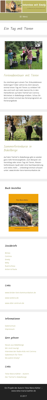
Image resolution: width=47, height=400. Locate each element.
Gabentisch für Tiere (13, 354)
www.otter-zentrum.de (14, 303)
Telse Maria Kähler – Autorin (17, 374)
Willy (7, 263)
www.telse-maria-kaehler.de (23, 390)
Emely (7, 259)
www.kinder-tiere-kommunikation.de (20, 292)
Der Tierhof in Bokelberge (16, 377)
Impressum (10, 329)
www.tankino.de (12, 298)
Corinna (8, 256)
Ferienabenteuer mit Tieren (21, 75)
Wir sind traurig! (12, 348)
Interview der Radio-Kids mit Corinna (20, 351)
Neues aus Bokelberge (14, 345)
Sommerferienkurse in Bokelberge (18, 148)
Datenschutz (10, 326)
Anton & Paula (11, 269)
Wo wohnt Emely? (12, 358)
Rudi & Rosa (10, 266)
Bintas (7, 253)
